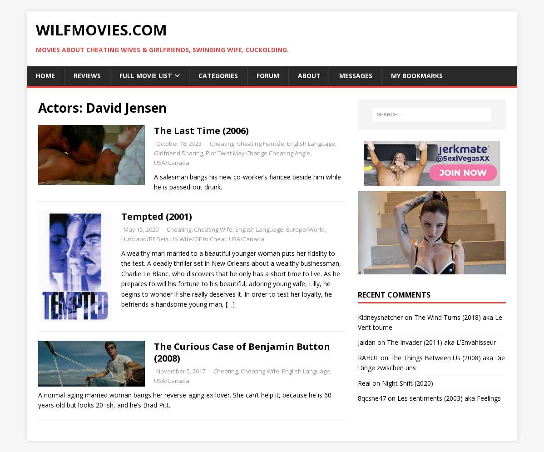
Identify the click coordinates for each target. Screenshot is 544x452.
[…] (230, 304)
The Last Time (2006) (201, 130)
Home (45, 75)
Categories (218, 75)
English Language (311, 143)
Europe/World (305, 229)
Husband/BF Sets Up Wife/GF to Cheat (173, 239)
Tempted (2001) (156, 216)
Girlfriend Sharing (178, 153)
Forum (268, 75)
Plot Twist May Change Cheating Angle (258, 153)
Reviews (87, 75)
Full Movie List (145, 75)
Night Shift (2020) (407, 383)
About (309, 75)
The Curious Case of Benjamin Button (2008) (242, 352)
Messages (355, 75)
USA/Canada (171, 163)
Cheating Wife (213, 229)
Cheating (222, 143)
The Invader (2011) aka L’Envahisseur (441, 342)
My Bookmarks (417, 75)
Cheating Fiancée (260, 143)
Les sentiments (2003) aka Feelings (449, 398)
